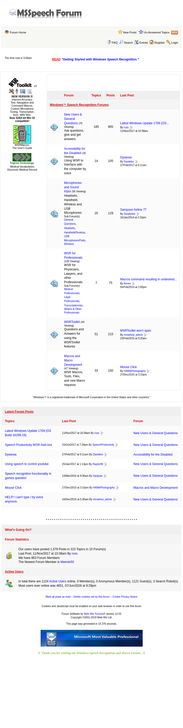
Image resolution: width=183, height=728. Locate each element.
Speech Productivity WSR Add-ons (28, 445)
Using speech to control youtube (26, 464)
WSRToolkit (72, 322)
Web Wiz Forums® (94, 613)
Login (174, 42)
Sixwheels (129, 213)
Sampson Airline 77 (133, 209)
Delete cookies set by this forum (92, 596)
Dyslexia (126, 157)
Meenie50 (67, 562)
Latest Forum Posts (19, 411)
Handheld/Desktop (74, 232)
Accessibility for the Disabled (153, 454)
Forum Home (18, 32)
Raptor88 (98, 464)
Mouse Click (128, 367)
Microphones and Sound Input (73, 187)
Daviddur (129, 161)
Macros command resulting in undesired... (148, 279)
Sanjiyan (98, 475)
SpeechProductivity (103, 444)
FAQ (115, 42)
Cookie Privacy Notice (125, 596)
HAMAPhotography (135, 371)
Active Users (14, 571)
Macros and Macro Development (155, 487)
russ (126, 127)
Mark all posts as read (58, 596)
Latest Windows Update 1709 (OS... (144, 123)
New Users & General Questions (73, 119)
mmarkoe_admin (133, 334)
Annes (127, 283)
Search (126, 42)
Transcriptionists (73, 305)
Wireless (69, 244)
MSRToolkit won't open (135, 330)
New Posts (130, 32)
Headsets (69, 228)
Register (159, 42)
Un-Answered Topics (156, 32)
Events (141, 42)
